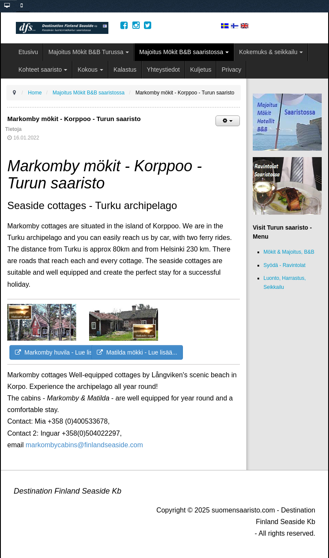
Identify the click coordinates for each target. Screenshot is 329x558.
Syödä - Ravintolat (284, 265)
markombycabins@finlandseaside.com (84, 445)
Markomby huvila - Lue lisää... (59, 352)
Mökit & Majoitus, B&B (288, 252)
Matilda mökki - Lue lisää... (137, 352)
